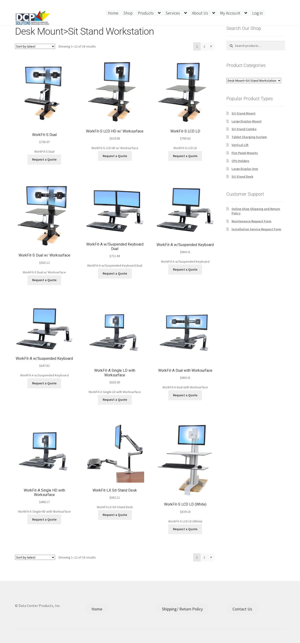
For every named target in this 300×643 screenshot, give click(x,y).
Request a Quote (44, 159)
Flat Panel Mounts (245, 153)
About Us (200, 13)
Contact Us (242, 609)
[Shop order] (35, 46)
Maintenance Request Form (251, 221)
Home (113, 13)
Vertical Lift (240, 145)
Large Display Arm (245, 169)
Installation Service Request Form (256, 229)
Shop (128, 13)
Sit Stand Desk (242, 176)
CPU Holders (240, 161)
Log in (257, 13)
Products (146, 13)
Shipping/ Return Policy (182, 609)
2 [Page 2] (204, 46)
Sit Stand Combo (244, 129)
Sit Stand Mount (243, 113)
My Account (230, 13)
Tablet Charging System (249, 137)
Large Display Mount (247, 121)
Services (173, 13)
